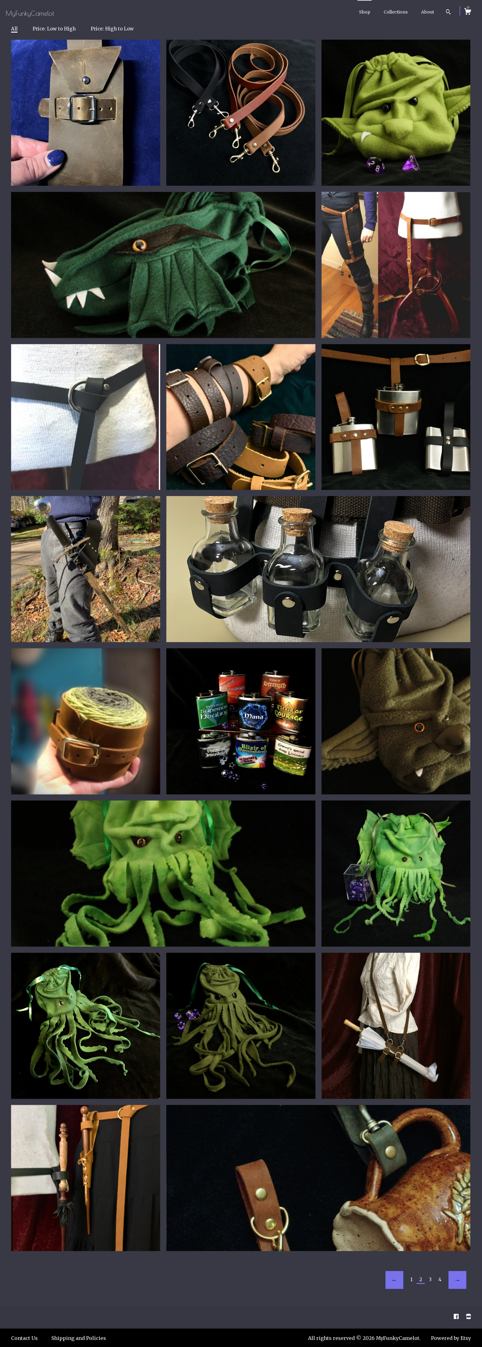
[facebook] (457, 1317)
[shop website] (468, 1317)
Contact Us (24, 1338)
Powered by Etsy (451, 1338)
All (14, 29)
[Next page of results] (457, 1280)
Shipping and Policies (78, 1338)
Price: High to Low (112, 29)
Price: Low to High (54, 29)
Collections (396, 12)
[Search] (448, 12)
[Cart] (467, 12)
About (427, 12)
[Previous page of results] (394, 1280)
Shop (364, 12)
